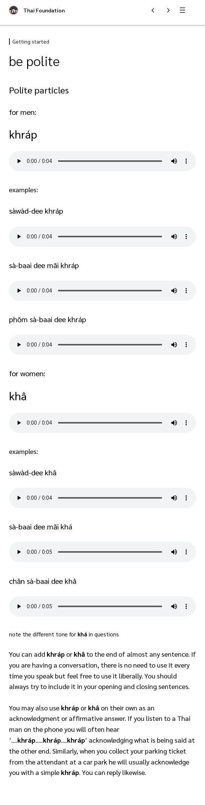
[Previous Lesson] (153, 10)
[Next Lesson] (168, 10)
